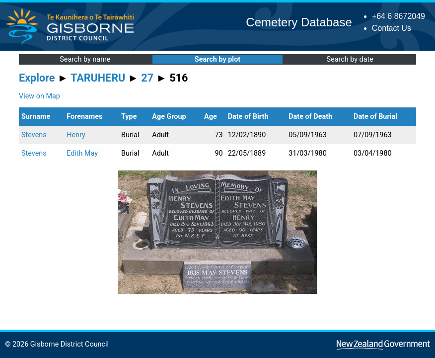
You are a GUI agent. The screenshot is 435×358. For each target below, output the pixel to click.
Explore (37, 78)
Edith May (82, 153)
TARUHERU (98, 78)
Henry (76, 135)
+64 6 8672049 (398, 16)
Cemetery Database (299, 22)
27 (147, 78)
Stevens (34, 135)
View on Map (39, 96)
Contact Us (391, 28)
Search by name (85, 59)
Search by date (349, 59)
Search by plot (217, 59)
